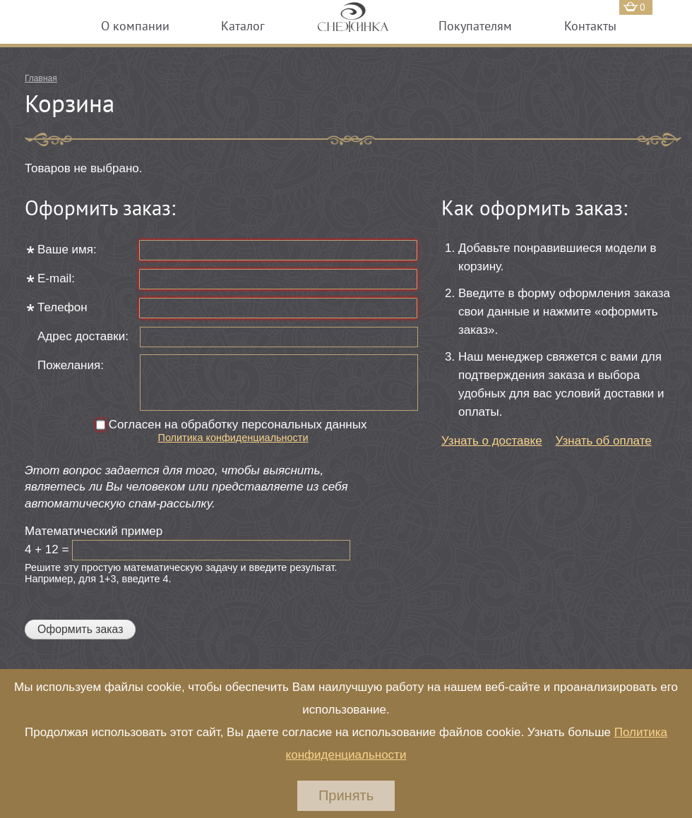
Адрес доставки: (83, 336)
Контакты (590, 26)
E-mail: (57, 278)
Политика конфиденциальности (233, 437)
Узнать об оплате (604, 440)
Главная (41, 78)
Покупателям (475, 26)
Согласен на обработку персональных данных (239, 424)
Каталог (243, 26)
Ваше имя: (68, 249)
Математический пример (95, 531)
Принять (346, 795)
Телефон (63, 307)
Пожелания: (70, 365)
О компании (135, 26)
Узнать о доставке (491, 440)
